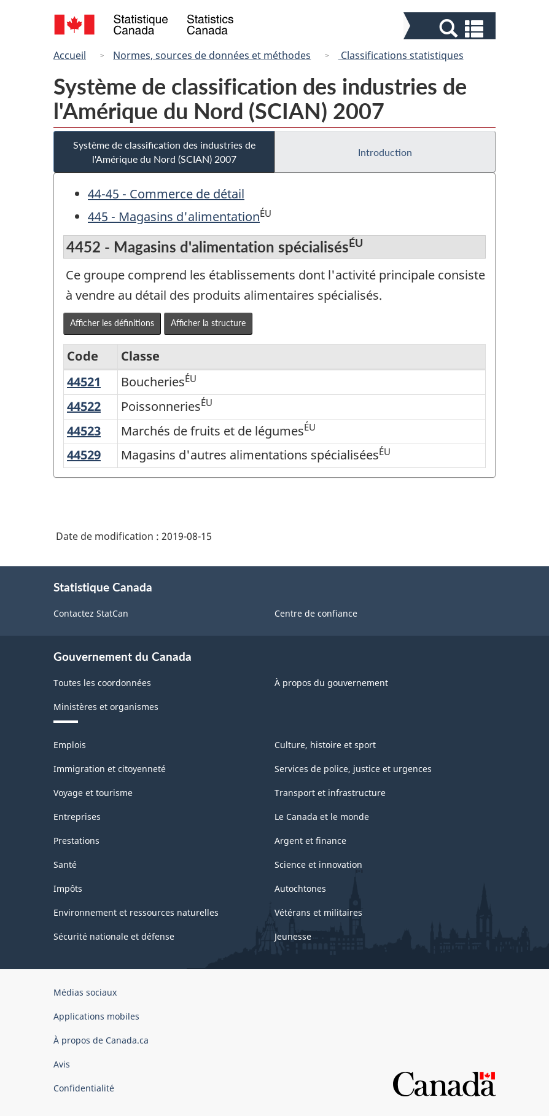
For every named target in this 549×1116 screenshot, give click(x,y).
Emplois (69, 745)
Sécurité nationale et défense (113, 936)
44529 (84, 455)
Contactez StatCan (90, 613)
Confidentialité (83, 1088)
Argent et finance (310, 840)
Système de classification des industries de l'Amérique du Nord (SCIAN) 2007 (164, 152)
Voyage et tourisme (93, 792)
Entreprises (77, 816)
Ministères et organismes (105, 706)
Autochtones (300, 888)
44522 (84, 406)
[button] (451, 29)
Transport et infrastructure (330, 792)
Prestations (76, 840)
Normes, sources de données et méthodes (212, 55)
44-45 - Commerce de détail (166, 193)
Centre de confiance (315, 613)
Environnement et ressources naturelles (136, 912)
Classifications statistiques (401, 55)
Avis (61, 1064)
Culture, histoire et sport (325, 745)
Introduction (385, 152)
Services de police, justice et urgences (353, 769)
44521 (84, 381)
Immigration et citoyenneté (109, 769)
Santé (65, 864)
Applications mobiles (96, 1016)
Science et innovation (318, 864)
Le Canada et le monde (321, 816)
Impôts (67, 888)
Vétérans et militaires (318, 912)
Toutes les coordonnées (102, 683)
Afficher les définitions (112, 323)
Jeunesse (292, 936)
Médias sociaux (85, 992)
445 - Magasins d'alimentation (174, 216)
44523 (84, 431)
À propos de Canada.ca (101, 1040)
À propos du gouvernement (331, 683)
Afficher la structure (208, 323)
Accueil (69, 55)
